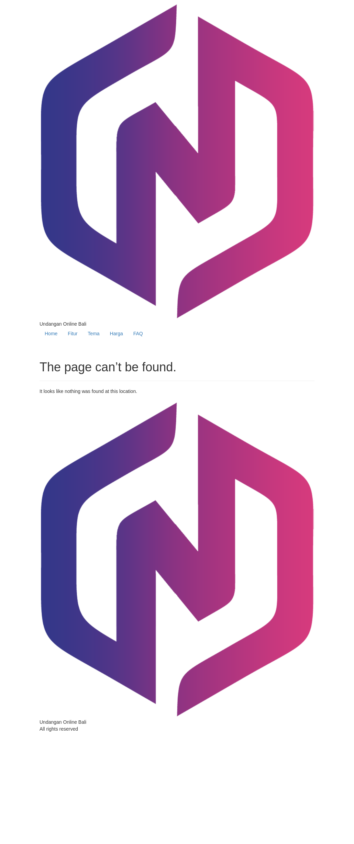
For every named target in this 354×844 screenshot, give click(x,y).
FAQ (138, 333)
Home (51, 333)
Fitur (72, 333)
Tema (93, 333)
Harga (116, 333)
